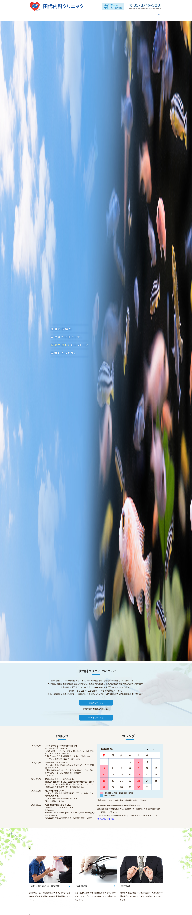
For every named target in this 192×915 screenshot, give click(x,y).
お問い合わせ (145, 17)
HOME (37, 17)
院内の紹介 (72, 17)
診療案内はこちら (96, 702)
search (157, 18)
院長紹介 (60, 17)
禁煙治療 (133, 17)
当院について (48, 17)
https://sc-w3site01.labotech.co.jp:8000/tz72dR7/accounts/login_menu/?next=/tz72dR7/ (73, 813)
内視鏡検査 (122, 17)
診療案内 (83, 17)
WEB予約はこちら (96, 717)
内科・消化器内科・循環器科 (102, 17)
